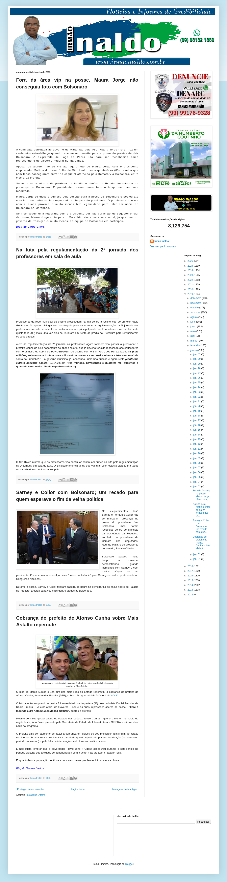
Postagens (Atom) (35, 795)
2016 (190, 575)
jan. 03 (197, 486)
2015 (190, 580)
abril (193, 335)
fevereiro (195, 345)
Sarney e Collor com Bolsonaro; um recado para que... (201, 526)
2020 (190, 289)
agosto (194, 317)
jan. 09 (197, 458)
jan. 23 (197, 392)
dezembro (196, 298)
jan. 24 (197, 387)
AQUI (114, 695)
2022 (190, 280)
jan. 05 (197, 477)
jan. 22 (197, 396)
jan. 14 (197, 434)
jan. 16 (197, 425)
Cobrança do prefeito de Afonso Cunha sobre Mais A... (201, 542)
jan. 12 (197, 444)
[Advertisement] (36, 835)
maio (193, 331)
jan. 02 (197, 554)
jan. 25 (197, 382)
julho (193, 321)
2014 (190, 585)
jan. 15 (197, 429)
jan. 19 (197, 411)
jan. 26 (197, 377)
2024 (190, 270)
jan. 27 (197, 373)
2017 (190, 571)
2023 (190, 275)
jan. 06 (197, 472)
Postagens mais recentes (30, 789)
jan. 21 (197, 401)
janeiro (194, 350)
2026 (190, 261)
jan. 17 (197, 420)
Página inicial (78, 789)
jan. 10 (197, 453)
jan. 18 (197, 415)
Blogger (129, 864)
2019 (190, 294)
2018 (190, 566)
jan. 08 (197, 462)
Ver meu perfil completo (163, 246)
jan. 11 (197, 448)
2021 (190, 284)
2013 (190, 589)
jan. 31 (197, 354)
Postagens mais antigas (124, 789)
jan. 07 (197, 467)
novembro (196, 303)
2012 (190, 594)
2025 (190, 265)
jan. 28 (197, 368)
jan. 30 (197, 358)
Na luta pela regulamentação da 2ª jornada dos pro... (201, 510)
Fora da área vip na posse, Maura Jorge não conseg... (201, 495)
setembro (195, 312)
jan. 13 (197, 439)
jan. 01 (197, 559)
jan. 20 (197, 406)
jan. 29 (197, 363)
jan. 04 (197, 481)
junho (193, 326)
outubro (194, 307)
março (194, 340)
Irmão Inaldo (161, 241)
